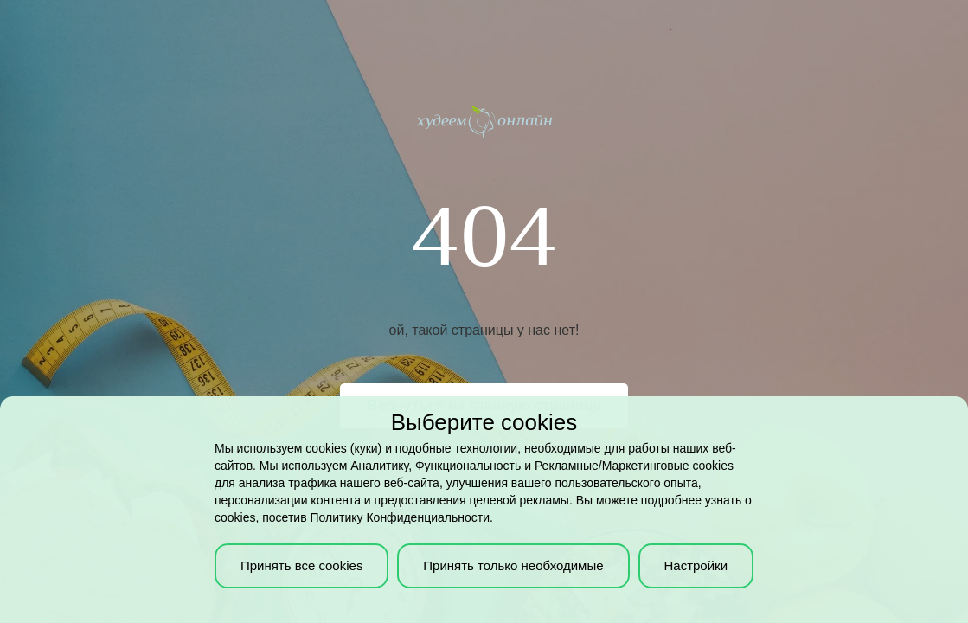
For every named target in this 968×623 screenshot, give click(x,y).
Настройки (695, 565)
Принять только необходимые (513, 565)
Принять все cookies (301, 565)
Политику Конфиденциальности (400, 517)
